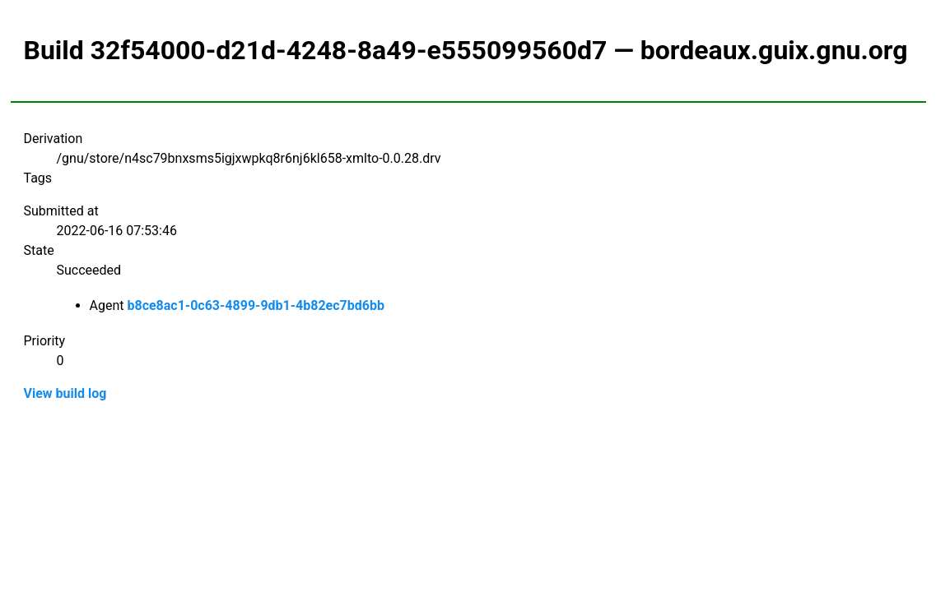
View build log (65, 393)
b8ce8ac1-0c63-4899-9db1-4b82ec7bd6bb (255, 305)
